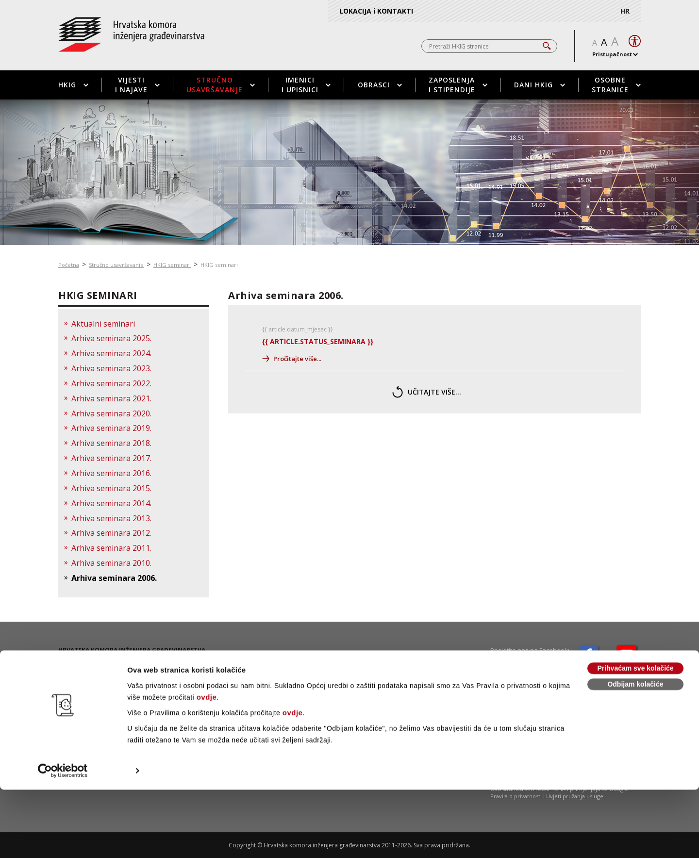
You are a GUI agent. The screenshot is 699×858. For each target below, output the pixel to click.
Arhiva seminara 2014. (111, 503)
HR (625, 11)
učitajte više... (426, 392)
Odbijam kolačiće (635, 753)
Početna (68, 264)
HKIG (73, 84)
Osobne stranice (616, 84)
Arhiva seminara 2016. (111, 473)
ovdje (207, 765)
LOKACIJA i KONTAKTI (376, 11)
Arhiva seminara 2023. (111, 368)
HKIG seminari (172, 264)
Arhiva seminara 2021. (111, 398)
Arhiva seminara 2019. (111, 428)
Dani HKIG (539, 84)
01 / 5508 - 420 (93, 670)
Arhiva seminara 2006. (114, 578)
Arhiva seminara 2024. (111, 353)
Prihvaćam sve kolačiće (635, 737)
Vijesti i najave (137, 84)
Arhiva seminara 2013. (111, 518)
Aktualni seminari (103, 323)
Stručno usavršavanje (220, 84)
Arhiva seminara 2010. (111, 563)
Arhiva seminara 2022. (111, 383)
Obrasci (380, 84)
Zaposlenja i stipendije (458, 84)
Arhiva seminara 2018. (111, 443)
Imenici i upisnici (306, 84)
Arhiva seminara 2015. (111, 488)
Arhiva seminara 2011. (111, 548)
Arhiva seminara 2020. (111, 413)
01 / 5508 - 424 (92, 679)
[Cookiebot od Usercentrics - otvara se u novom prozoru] (62, 839)
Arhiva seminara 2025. (111, 338)
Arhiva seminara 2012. (111, 533)
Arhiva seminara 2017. (111, 458)
